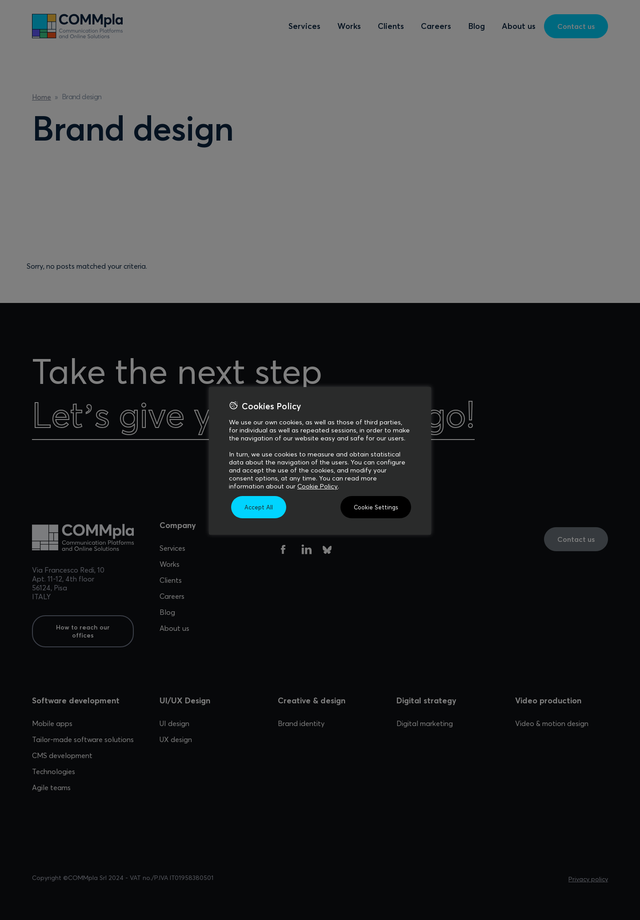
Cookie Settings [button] (376, 507)
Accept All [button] (258, 507)
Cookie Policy (317, 486)
